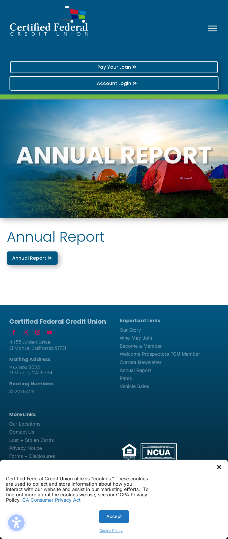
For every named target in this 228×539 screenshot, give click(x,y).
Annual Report (135, 370)
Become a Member (141, 346)
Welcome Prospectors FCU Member (160, 354)
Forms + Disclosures (32, 456)
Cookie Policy (111, 530)
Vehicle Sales (134, 386)
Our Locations (24, 424)
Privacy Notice (25, 448)
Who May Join (136, 338)
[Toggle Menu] (212, 28)
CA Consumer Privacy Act (51, 500)
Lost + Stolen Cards (31, 440)
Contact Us (21, 432)
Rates (126, 378)
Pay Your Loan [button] (114, 67)
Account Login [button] (114, 83)
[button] (219, 467)
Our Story (130, 330)
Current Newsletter (141, 362)
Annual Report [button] (29, 258)
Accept (114, 516)
